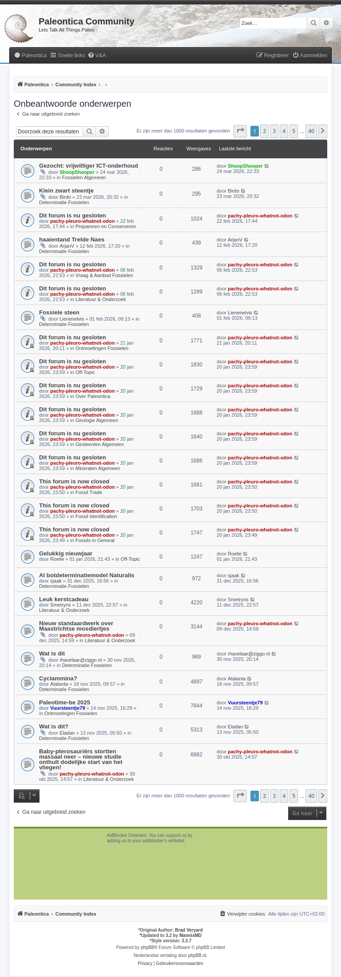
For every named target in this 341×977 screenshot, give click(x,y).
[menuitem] (30, 56)
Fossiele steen (59, 312)
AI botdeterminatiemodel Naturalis (87, 575)
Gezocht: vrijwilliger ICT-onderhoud (88, 165)
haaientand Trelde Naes (71, 239)
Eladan (67, 733)
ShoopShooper (77, 172)
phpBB (147, 947)
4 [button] (283, 131)
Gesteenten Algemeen (99, 444)
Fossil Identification (96, 516)
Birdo (65, 197)
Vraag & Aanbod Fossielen (104, 275)
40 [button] (311, 131)
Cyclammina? (58, 678)
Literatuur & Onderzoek (100, 299)
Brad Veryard (188, 930)
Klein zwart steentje (66, 190)
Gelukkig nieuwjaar (65, 553)
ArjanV (66, 246)
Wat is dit (52, 653)
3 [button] (274, 131)
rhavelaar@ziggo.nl (80, 660)
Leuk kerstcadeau (63, 599)
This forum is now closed (74, 481)
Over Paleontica (92, 396)
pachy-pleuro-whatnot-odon (82, 221)
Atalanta (59, 684)
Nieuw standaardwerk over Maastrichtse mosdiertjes (76, 626)
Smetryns (60, 604)
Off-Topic (85, 372)
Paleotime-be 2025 (64, 702)
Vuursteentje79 (67, 708)
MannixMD (190, 935)
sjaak (56, 580)
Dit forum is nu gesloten (72, 215)
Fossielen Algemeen (84, 177)
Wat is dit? (53, 726)
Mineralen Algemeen (97, 468)
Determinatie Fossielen (64, 202)
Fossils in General (95, 540)
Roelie (57, 559)
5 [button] (293, 131)
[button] (240, 131)
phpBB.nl (197, 955)
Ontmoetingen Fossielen (101, 348)
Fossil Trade (88, 492)
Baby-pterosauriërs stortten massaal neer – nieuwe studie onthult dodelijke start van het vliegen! (81, 759)
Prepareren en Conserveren (105, 226)
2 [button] (264, 131)
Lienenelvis (71, 319)
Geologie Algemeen (96, 420)
